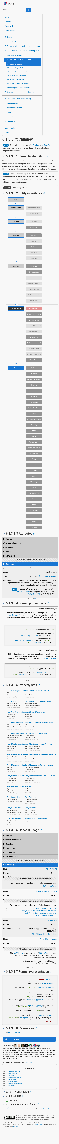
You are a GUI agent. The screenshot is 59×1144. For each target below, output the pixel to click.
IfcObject (16, 221)
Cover (7, 17)
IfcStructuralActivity (34, 295)
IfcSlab (34, 499)
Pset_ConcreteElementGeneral (37, 696)
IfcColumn (34, 385)
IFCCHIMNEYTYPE (43, 677)
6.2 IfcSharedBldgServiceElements (17, 68)
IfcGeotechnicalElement (34, 348)
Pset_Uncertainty (14, 813)
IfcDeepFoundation (34, 408)
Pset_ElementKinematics (35, 717)
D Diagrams (9, 112)
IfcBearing (34, 374)
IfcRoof (34, 487)
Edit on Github (12, 1053)
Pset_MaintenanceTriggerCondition (39, 749)
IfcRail (34, 465)
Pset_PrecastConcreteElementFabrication (23, 781)
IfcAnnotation (34, 266)
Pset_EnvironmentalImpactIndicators (39, 728)
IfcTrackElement (34, 516)
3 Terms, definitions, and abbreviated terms (22, 46)
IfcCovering (34, 396)
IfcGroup (34, 247)
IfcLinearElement (34, 272)
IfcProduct (35, 145)
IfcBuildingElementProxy (34, 379)
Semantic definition (14, 1085)
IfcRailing (34, 470)
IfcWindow (34, 527)
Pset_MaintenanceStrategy (17, 749)
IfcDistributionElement (34, 314)
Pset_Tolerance (31, 802)
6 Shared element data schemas (18, 60)
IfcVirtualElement (34, 360)
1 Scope (8, 37)
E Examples (9, 117)
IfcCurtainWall (34, 402)
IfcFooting (34, 425)
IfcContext (34, 221)
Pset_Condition (13, 706)
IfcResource (34, 258)
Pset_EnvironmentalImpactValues (20, 738)
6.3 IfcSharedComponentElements (17, 72)
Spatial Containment (48, 944)
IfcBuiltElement (16, 308)
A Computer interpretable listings (18, 99)
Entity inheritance (13, 1087)
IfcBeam (33, 368)
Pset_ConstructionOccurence (18, 717)
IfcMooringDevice (34, 442)
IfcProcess (34, 252)
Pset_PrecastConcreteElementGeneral (40, 781)
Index (7, 132)
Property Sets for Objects (46, 896)
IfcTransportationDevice (34, 354)
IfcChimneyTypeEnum (48, 576)
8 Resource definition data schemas (19, 92)
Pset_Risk (29, 791)
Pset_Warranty (30, 813)
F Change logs (11, 121)
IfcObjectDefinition (16, 207)
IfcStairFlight (34, 510)
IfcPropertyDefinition (34, 207)
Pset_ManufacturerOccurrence (19, 770)
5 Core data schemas (13, 55)
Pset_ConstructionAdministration (38, 706)
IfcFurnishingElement (34, 337)
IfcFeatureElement (34, 331)
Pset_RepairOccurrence (16, 791)
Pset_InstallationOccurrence (36, 738)
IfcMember (34, 436)
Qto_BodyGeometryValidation (18, 823)
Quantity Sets (51, 925)
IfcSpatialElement (34, 289)
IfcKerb (34, 430)
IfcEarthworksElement (34, 419)
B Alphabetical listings (14, 103)
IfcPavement (34, 453)
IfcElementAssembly (34, 320)
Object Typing (51, 874)
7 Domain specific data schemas (18, 88)
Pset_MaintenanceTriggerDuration (20, 759)
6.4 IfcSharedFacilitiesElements (16, 75)
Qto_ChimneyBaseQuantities (36, 823)
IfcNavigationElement (34, 448)
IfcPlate (34, 459)
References (11, 1100)
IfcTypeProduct (48, 145)
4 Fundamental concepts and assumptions (22, 51)
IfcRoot (16, 199)
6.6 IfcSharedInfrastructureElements (18, 83)
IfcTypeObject (34, 227)
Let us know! (28, 1076)
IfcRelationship (34, 213)
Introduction (10, 30)
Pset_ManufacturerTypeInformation (39, 770)
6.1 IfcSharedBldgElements (15, 64)
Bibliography (10, 128)
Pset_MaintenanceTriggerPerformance (40, 759)
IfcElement (16, 266)
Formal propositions (14, 1091)
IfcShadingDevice (34, 493)
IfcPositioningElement (34, 283)
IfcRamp (34, 476)
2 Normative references (14, 42)
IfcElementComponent (34, 326)
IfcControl (34, 241)
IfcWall (34, 522)
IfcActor (33, 235)
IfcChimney (16, 368)
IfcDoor (34, 413)
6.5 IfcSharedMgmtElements (15, 79)
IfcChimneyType (23, 591)
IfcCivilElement (33, 308)
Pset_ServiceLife (13, 802)
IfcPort (34, 278)
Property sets (12, 1093)
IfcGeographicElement (34, 343)
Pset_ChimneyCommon (16, 696)
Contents (8, 21)
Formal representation (15, 1098)
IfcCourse (34, 391)
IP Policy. (15, 1140)
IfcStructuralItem (34, 300)
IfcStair (34, 504)
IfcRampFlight (34, 482)
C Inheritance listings (13, 108)
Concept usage (13, 1096)
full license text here (38, 1138)
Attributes (11, 1089)
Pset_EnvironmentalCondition (19, 728)
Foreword (9, 26)
